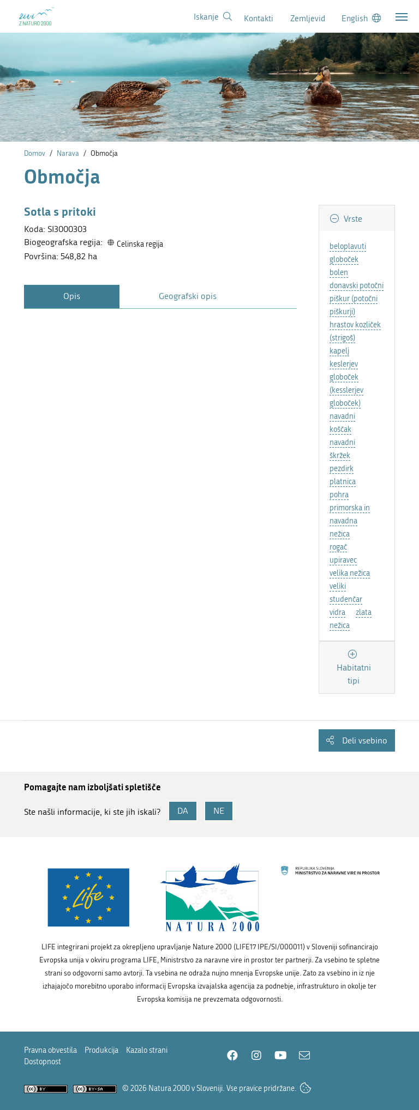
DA (182, 811)
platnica (343, 481)
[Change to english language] (361, 18)
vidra (337, 612)
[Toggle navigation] (402, 17)
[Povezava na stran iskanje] (213, 16)
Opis (71, 296)
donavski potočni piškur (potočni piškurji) (357, 298)
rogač (338, 547)
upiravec (343, 560)
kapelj (339, 351)
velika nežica (350, 573)
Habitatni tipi (354, 674)
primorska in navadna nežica (350, 521)
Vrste (352, 219)
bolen (339, 272)
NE (218, 811)
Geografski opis (188, 296)
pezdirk (342, 468)
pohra (339, 494)
